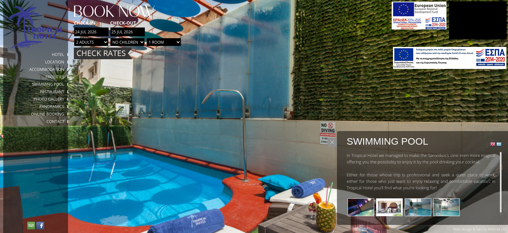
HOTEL (58, 54)
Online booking (47, 114)
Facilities (54, 76)
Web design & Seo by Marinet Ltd (479, 229)
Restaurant (52, 91)
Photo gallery (49, 99)
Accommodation (46, 69)
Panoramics (52, 106)
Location (54, 62)
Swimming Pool (48, 84)
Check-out (123, 23)
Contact (55, 121)
